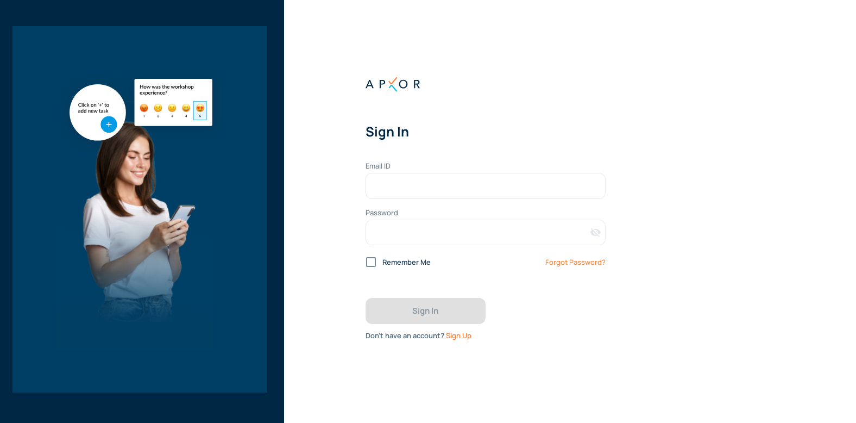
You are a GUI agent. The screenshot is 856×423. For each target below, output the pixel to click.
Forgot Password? (575, 262)
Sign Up (458, 335)
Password (382, 212)
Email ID (378, 166)
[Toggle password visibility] (595, 232)
